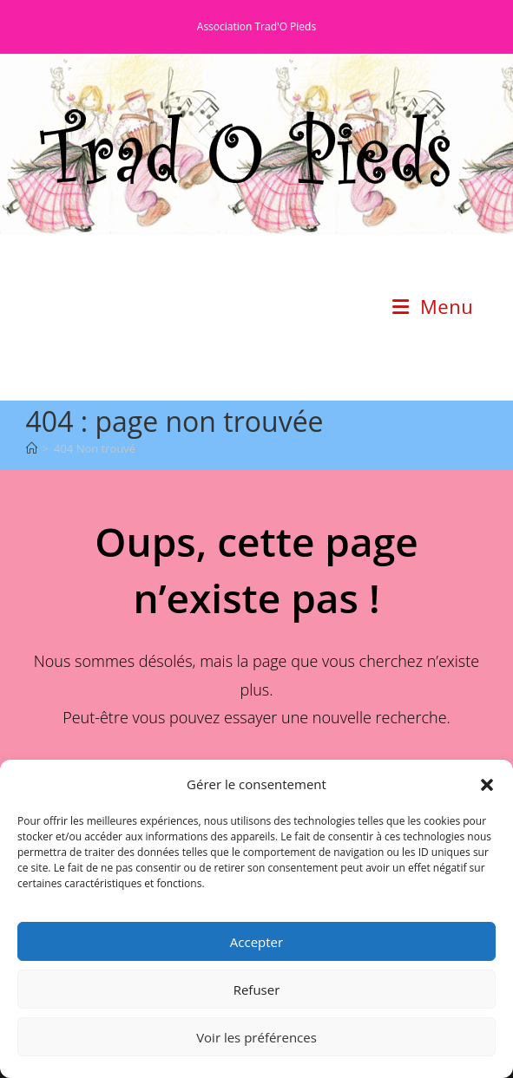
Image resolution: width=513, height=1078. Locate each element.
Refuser (256, 989)
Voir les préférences (256, 1037)
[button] (487, 785)
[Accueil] (31, 448)
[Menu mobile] (432, 306)
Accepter (256, 942)
